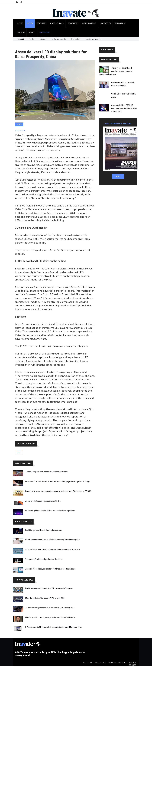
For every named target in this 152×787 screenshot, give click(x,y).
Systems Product (93, 39)
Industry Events (59, 39)
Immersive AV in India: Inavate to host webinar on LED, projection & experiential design (57, 481)
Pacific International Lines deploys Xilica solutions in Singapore (49, 588)
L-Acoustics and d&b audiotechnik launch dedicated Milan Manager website (53, 627)
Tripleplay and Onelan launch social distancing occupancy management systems (116, 71)
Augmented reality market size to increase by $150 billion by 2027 (49, 608)
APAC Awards (89, 23)
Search (21, 32)
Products (73, 23)
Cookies (132, 665)
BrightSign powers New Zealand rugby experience (44, 530)
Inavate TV (105, 23)
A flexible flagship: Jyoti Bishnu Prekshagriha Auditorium (46, 472)
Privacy (132, 662)
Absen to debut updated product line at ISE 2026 (43, 501)
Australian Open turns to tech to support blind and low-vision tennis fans (52, 549)
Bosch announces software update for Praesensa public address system (52, 540)
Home (20, 23)
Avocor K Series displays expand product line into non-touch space (50, 569)
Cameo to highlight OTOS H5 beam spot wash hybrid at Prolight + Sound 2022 (124, 108)
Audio (31, 39)
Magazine (120, 23)
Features (41, 23)
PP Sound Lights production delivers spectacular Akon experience (50, 511)
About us (87, 662)
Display (43, 39)
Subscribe (44, 32)
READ (118, 176)
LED (18, 453)
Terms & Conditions (117, 662)
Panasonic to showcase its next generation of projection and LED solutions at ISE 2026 (58, 491)
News (30, 23)
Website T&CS (100, 662)
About (32, 32)
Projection (75, 39)
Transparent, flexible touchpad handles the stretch (44, 559)
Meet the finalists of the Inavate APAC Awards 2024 (44, 598)
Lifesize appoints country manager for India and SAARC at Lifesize (50, 617)
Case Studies (57, 23)
